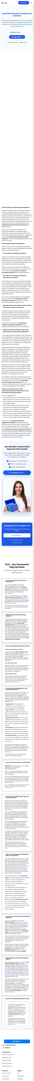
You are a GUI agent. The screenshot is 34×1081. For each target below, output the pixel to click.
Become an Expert (6, 1016)
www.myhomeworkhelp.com (17, 591)
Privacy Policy (5, 1032)
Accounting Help (6, 1057)
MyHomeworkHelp (13, 1075)
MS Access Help (6, 1059)
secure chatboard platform (18, 885)
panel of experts (22, 835)
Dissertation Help (21, 1048)
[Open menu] (31, 2)
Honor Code (5, 1029)
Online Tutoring (6, 1051)
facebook (12, 932)
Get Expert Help (17, 37)
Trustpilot (25, 932)
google (7, 932)
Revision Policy (5, 1037)
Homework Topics (6, 1019)
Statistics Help (21, 1059)
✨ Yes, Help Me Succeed (17, 462)
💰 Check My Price (17, 524)
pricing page (9, 816)
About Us (19, 1035)
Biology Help (20, 1057)
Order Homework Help (7, 1007)
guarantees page (10, 731)
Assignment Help (6, 1010)
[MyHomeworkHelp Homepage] (7, 3)
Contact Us (19, 1037)
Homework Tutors (22, 1051)
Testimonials (20, 1029)
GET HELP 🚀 (17, 995)
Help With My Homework (23, 1063)
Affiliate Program (6, 1013)
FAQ (18, 1026)
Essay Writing (6, 1048)
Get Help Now (24, 2)
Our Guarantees (6, 1040)
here (19, 934)
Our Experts (20, 1032)
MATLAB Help (6, 1054)
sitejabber (17, 932)
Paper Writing (21, 1054)
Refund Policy (5, 1035)
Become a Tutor (6, 1026)
